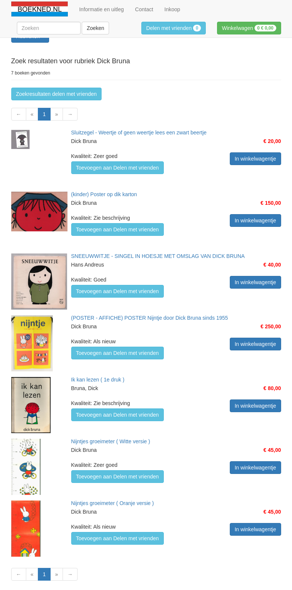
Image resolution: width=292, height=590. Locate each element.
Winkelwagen (249, 28)
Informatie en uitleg (101, 9)
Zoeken (95, 28)
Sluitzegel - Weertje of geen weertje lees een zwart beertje (139, 133)
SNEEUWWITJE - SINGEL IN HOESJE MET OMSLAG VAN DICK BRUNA (158, 256)
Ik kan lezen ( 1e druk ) (97, 380)
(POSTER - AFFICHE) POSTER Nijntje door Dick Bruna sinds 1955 (149, 318)
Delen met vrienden (173, 28)
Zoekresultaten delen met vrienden (56, 94)
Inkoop (172, 9)
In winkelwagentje (255, 159)
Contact (144, 9)
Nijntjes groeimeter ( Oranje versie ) (112, 503)
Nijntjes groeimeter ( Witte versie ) (110, 441)
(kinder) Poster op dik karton (104, 194)
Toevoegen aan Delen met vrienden (117, 168)
